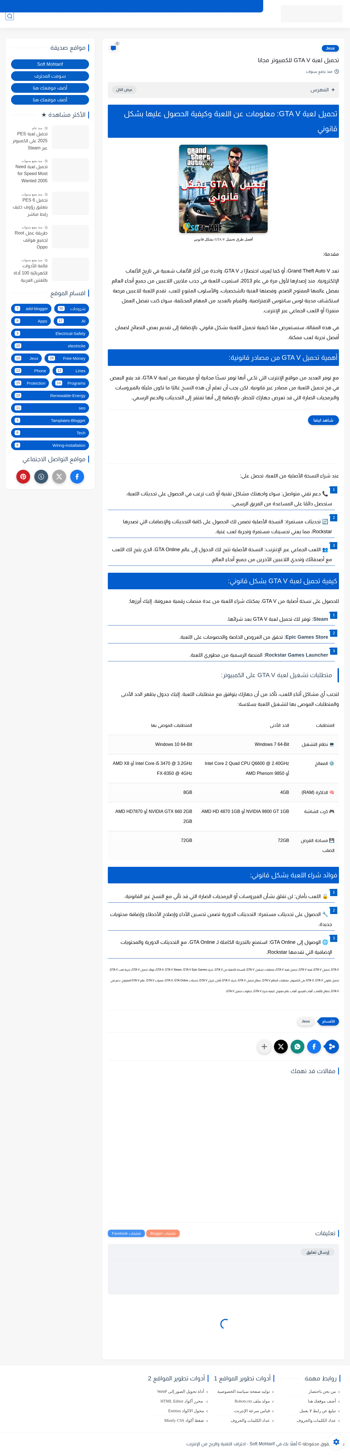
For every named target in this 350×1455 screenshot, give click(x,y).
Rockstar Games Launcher (296, 655)
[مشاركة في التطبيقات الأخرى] (264, 1046)
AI (71, 320)
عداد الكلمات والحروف (316, 1420)
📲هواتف (157, 22)
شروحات (71, 308)
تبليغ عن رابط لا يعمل (318, 1411)
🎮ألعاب (229, 22)
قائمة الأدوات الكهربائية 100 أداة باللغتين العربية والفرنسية (31, 273)
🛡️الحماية (252, 22)
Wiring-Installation (50, 445)
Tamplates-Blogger (50, 420)
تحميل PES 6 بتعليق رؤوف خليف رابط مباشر (30, 207)
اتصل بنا (179, 6)
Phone (30, 370)
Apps (31, 320)
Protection (30, 383)
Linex (70, 370)
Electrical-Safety (50, 333)
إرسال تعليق (317, 1252)
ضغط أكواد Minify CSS (184, 1420)
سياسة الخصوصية (207, 6)
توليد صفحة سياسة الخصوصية (243, 1391)
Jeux (330, 48)
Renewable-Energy (50, 395)
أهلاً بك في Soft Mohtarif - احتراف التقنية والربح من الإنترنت (241, 1443)
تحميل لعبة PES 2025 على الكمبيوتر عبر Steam (30, 140)
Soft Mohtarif (50, 64)
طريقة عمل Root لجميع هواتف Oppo (31, 240)
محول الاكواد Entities (186, 1411)
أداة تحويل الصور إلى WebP (180, 1391)
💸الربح (178, 22)
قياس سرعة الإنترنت (252, 1411)
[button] (314, 1046)
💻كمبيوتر (207, 22)
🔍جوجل (127, 22)
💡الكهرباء (53, 22)
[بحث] (10, 22)
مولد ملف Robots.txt (252, 1401)
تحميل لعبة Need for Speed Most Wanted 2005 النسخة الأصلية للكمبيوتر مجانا (31, 174)
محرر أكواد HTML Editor (182, 1401)
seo (50, 407)
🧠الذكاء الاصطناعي (87, 22)
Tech (50, 432)
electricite (50, 345)
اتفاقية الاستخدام (243, 6)
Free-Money (66, 358)
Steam (320, 619)
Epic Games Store (307, 637)
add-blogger (31, 308)
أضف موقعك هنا (50, 87)
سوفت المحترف (50, 75)
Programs (70, 383)
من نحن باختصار (152, 6)
